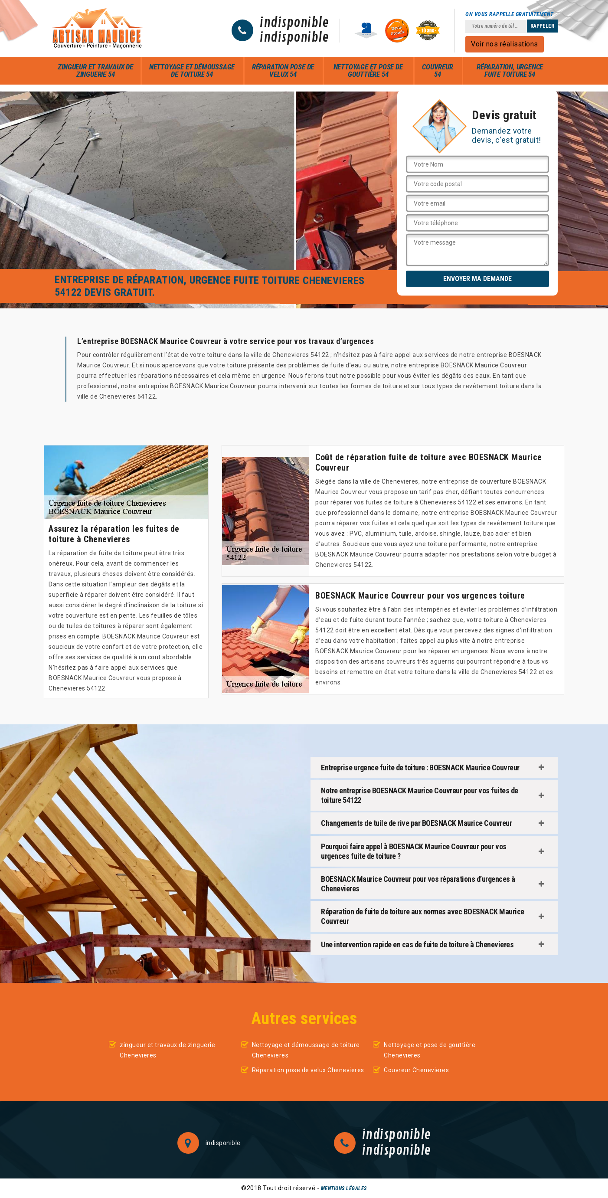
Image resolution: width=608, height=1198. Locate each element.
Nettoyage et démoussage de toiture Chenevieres (306, 1050)
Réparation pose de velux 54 (283, 70)
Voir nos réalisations (504, 44)
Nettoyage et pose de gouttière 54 (368, 70)
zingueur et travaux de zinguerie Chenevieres (167, 1050)
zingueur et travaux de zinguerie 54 (95, 70)
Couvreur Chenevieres (416, 1070)
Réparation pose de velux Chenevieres (308, 1070)
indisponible (294, 23)
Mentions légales (344, 1188)
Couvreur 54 (437, 70)
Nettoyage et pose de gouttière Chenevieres (429, 1050)
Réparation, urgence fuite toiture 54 (510, 70)
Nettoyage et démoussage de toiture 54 (192, 70)
